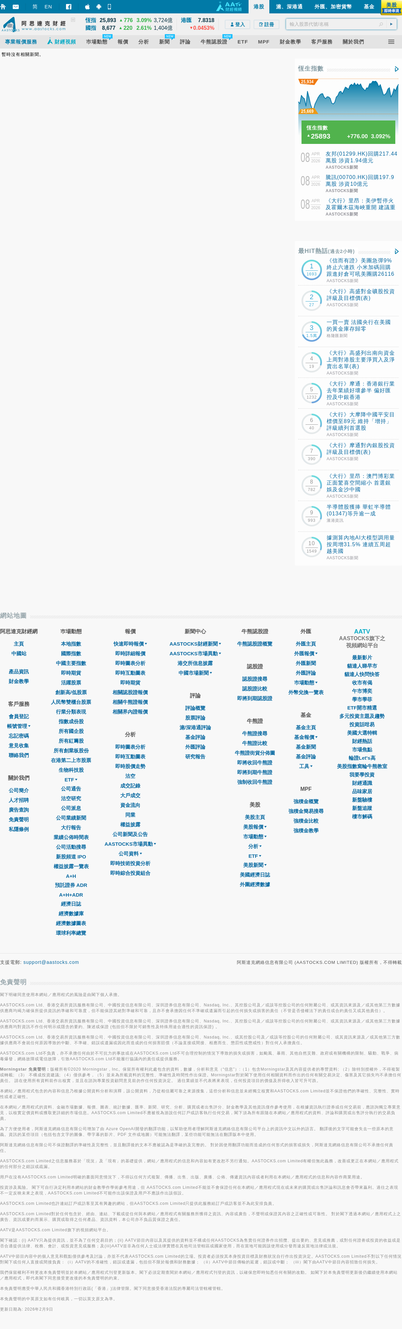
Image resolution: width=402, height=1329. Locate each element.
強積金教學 (306, 830)
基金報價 (306, 737)
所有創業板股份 (71, 750)
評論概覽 (195, 708)
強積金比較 (306, 821)
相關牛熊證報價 (130, 702)
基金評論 (195, 737)
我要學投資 (362, 774)
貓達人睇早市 (362, 666)
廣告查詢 (19, 810)
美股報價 (255, 827)
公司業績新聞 (71, 818)
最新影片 (362, 657)
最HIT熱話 (326, 251)
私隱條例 (19, 829)
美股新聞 (255, 865)
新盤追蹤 (362, 808)
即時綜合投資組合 (130, 873)
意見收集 (19, 745)
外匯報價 (306, 653)
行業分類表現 (71, 712)
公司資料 (130, 853)
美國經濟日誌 (255, 875)
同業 (130, 815)
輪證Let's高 (362, 758)
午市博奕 (362, 691)
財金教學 (19, 681)
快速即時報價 (130, 644)
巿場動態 (306, 682)
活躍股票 (71, 682)
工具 (306, 766)
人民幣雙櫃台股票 (71, 702)
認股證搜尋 (254, 679)
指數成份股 (71, 721)
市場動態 (255, 836)
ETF (71, 779)
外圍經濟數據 (255, 884)
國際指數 (71, 653)
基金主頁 (306, 727)
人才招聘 (19, 800)
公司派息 (71, 808)
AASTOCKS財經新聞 (195, 644)
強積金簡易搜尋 (306, 811)
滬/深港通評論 (195, 727)
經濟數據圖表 (71, 923)
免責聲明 (19, 819)
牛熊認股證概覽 (254, 644)
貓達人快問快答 (362, 674)
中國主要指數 (71, 663)
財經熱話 (362, 741)
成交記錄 (130, 785)
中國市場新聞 (195, 673)
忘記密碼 (19, 736)
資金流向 (130, 805)
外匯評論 (195, 747)
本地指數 (71, 644)
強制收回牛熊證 (254, 782)
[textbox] (341, 24)
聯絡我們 (19, 755)
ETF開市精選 (362, 708)
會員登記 (19, 716)
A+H (71, 876)
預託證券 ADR (71, 885)
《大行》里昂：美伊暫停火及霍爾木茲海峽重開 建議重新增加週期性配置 (361, 207)
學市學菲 (362, 699)
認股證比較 (254, 688)
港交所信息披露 (195, 663)
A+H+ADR (71, 895)
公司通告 (71, 789)
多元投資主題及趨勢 (362, 716)
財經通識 (362, 783)
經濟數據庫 (71, 913)
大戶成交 (130, 795)
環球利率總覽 (71, 933)
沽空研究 (71, 798)
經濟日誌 (71, 904)
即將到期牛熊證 (254, 772)
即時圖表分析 (130, 663)
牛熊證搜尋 (254, 733)
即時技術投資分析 (130, 863)
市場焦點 (362, 749)
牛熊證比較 (254, 743)
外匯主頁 (306, 644)
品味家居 (362, 791)
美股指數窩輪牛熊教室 (362, 766)
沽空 (130, 776)
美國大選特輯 (362, 733)
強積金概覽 (306, 801)
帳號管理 (18, 726)
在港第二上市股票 (71, 760)
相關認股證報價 (130, 692)
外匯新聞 (306, 663)
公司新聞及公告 (130, 834)
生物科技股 (71, 770)
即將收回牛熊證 (254, 762)
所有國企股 (71, 731)
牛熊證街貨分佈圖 (255, 753)
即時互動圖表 (130, 673)
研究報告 (195, 756)
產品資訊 (19, 671)
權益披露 (130, 824)
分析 (255, 846)
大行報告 (71, 827)
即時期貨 (71, 673)
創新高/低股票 (71, 692)
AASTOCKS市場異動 (130, 844)
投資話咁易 (362, 724)
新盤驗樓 (362, 800)
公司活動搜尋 (71, 847)
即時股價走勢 (130, 766)
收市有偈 (362, 682)
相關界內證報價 (130, 712)
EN (48, 6)
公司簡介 (19, 790)
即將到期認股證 (254, 698)
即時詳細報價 (130, 653)
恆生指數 (311, 68)
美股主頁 (255, 817)
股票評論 (195, 718)
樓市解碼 (362, 816)
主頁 (19, 644)
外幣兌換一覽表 (306, 692)
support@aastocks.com (51, 962)
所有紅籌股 (71, 741)
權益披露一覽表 (71, 866)
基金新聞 (306, 747)
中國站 (18, 653)
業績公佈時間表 (71, 837)
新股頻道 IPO (71, 856)
